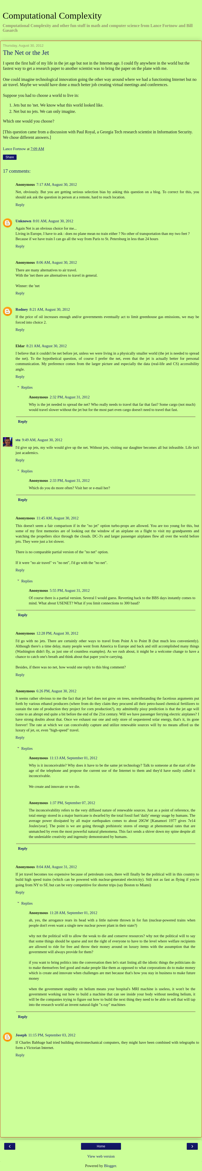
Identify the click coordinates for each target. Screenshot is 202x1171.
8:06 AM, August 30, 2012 (57, 262)
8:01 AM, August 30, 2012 (53, 221)
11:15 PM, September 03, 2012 (51, 1035)
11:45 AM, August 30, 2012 (58, 518)
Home (101, 1146)
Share (10, 157)
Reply (20, 205)
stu (18, 440)
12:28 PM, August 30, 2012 (57, 633)
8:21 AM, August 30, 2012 (49, 309)
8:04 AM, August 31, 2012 (57, 867)
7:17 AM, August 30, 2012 (57, 184)
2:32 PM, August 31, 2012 (70, 397)
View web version (101, 1156)
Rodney (22, 309)
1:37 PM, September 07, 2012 (72, 803)
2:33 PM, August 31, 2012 (70, 480)
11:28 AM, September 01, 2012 (73, 913)
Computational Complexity (52, 15)
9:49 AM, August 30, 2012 (42, 440)
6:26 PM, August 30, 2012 (57, 691)
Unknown (23, 221)
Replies (27, 387)
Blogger (110, 1166)
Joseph (21, 1035)
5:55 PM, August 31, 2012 (70, 590)
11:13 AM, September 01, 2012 (73, 758)
